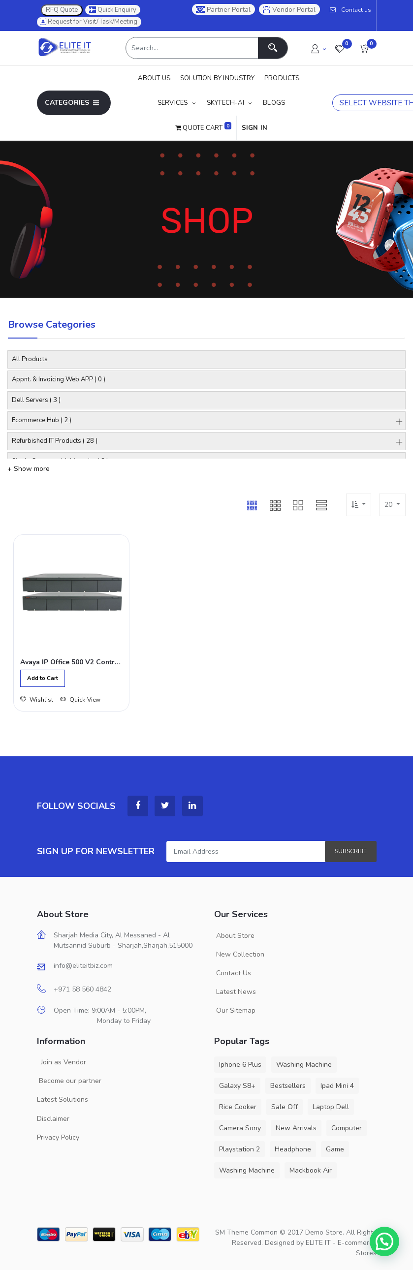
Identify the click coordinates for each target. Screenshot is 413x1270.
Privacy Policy (58, 1137)
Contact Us (232, 973)
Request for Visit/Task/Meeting (88, 21)
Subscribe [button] (351, 851)
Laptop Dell (331, 1107)
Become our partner (69, 1080)
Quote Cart (203, 127)
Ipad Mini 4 (337, 1085)
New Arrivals (296, 1128)
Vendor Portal (289, 9)
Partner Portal (223, 9)
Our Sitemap (234, 1010)
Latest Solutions (62, 1099)
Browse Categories (51, 324)
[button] (364, 48)
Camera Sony (240, 1128)
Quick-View (79, 701)
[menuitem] (156, 78)
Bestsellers (288, 1085)
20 (389, 504)
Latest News (235, 991)
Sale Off (284, 1107)
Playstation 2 (239, 1149)
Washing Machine (304, 1064)
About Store (234, 935)
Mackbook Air (310, 1170)
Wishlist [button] (35, 701)
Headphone (293, 1149)
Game (335, 1149)
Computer (346, 1128)
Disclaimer (53, 1118)
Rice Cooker (237, 1107)
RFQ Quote (62, 9)
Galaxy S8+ (237, 1085)
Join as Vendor (61, 1062)
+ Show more (28, 468)
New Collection (239, 954)
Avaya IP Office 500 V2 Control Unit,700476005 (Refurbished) (71, 664)
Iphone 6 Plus (240, 1064)
